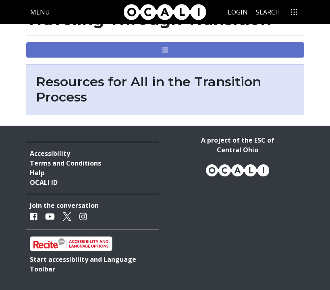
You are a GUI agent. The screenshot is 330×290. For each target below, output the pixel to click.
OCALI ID (44, 182)
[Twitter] (67, 216)
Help (37, 172)
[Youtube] (50, 216)
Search (268, 12)
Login (238, 12)
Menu (42, 12)
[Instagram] (83, 216)
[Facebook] (33, 216)
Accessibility (50, 153)
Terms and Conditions (65, 163)
